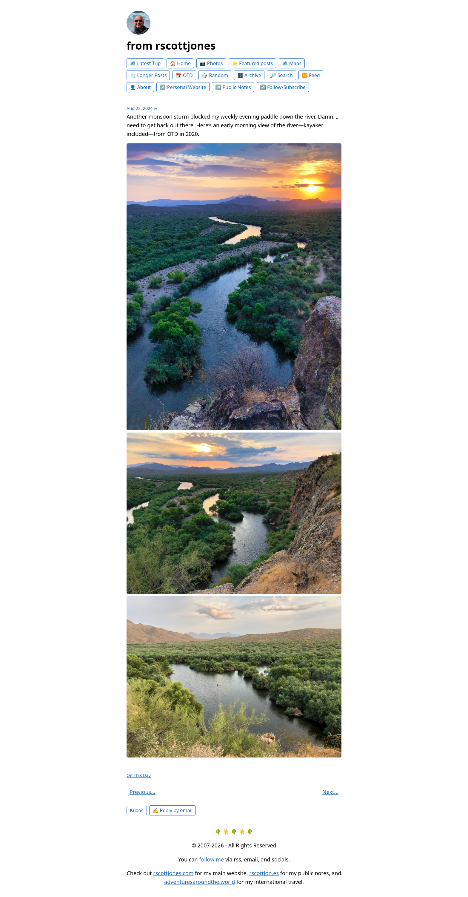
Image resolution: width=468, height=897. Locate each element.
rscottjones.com (173, 873)
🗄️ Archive (249, 75)
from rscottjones (171, 45)
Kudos (137, 810)
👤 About (140, 87)
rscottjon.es (264, 873)
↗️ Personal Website (183, 87)
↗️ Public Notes (233, 87)
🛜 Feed (311, 75)
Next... (330, 791)
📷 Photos (211, 63)
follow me (211, 859)
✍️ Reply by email (173, 810)
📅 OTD (184, 75)
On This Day (139, 775)
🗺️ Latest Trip (145, 63)
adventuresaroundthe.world (199, 881)
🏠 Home (180, 63)
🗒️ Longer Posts (148, 75)
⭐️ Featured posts (252, 63)
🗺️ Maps (292, 63)
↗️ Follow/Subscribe (283, 87)
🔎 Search (281, 75)
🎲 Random (215, 75)
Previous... (143, 791)
